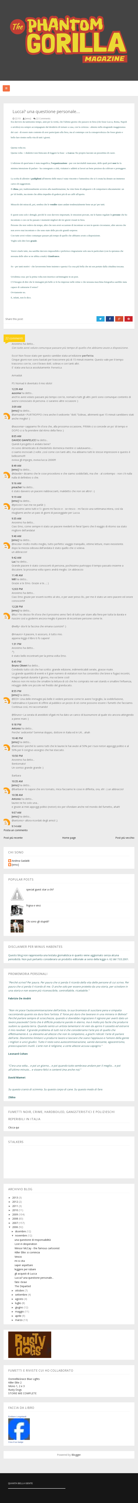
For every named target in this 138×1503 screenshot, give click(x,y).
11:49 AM (17, 575)
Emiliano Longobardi (17, 1416)
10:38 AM (17, 795)
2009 (15, 1214)
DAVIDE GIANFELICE (24, 440)
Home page (69, 837)
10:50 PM (17, 755)
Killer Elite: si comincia (27, 1252)
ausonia (16, 393)
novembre (21, 1235)
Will (14, 579)
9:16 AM (16, 483)
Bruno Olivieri (19, 665)
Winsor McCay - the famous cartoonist (37, 1248)
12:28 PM (17, 606)
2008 (15, 1218)
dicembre (21, 1231)
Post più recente (13, 837)
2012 (15, 1201)
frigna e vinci (33, 905)
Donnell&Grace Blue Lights (24, 1379)
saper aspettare (24, 1265)
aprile (18, 1316)
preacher (17, 487)
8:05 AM (16, 436)
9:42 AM (16, 557)
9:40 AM (16, 536)
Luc (14, 561)
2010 (15, 1210)
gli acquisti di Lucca (26, 1273)
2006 (15, 1227)
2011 (15, 1206)
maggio (20, 1311)
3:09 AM (16, 406)
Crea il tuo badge (15, 1442)
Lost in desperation (26, 1244)
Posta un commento (16, 830)
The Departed (23, 1286)
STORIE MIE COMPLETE (22, 1393)
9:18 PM (16, 724)
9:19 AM (16, 497)
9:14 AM (16, 826)
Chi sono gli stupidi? (37, 921)
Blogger (76, 1454)
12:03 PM (17, 589)
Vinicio (18, 1256)
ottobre (20, 1290)
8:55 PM (16, 691)
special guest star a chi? (40, 889)
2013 (15, 1197)
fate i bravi (21, 1282)
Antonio (16, 728)
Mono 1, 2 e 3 (16, 1386)
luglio (18, 1303)
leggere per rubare (25, 1269)
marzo (19, 1320)
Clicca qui (13, 1127)
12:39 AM (17, 389)
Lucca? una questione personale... (34, 1277)
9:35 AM (16, 518)
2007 (15, 1223)
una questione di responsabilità (33, 1239)
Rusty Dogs (15, 1389)
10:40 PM (17, 738)
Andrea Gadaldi (20, 860)
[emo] (15, 410)
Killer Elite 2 (15, 1382)
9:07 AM (16, 812)
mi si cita (20, 1261)
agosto (19, 1299)
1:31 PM (16, 644)
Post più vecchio (124, 837)
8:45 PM (16, 661)
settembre (21, 1294)
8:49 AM (16, 465)
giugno (19, 1307)
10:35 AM (17, 781)
